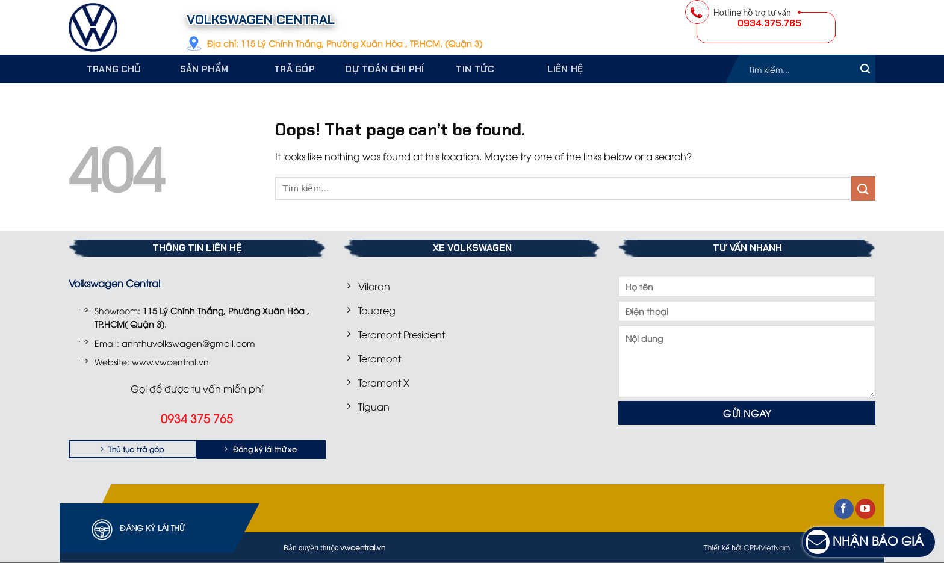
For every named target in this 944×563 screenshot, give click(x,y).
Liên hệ (565, 69)
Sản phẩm (204, 69)
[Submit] (865, 69)
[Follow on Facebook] (844, 509)
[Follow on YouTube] (865, 509)
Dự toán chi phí (384, 69)
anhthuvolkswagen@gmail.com (188, 343)
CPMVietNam (767, 547)
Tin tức (475, 69)
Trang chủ (114, 69)
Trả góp (294, 69)
